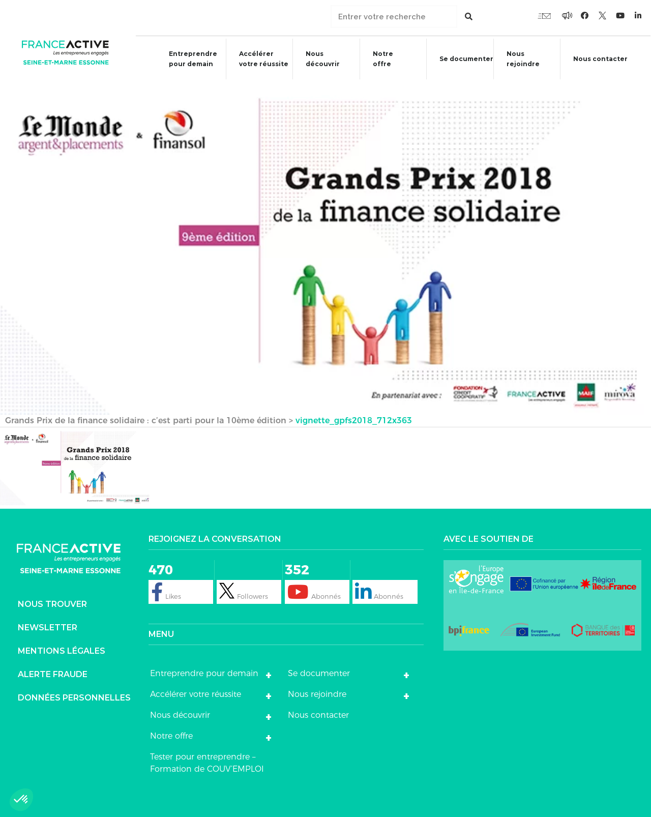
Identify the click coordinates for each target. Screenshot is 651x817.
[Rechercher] (468, 16)
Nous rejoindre (518, 59)
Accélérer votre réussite (258, 59)
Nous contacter (601, 59)
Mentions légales (61, 650)
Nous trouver (52, 603)
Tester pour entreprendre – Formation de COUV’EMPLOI (207, 762)
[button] (21, 799)
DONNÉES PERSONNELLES (74, 697)
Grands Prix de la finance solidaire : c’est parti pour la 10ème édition (145, 419)
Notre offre (378, 59)
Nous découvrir (317, 59)
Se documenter (462, 60)
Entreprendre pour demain (188, 59)
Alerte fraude (52, 673)
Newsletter (47, 626)
